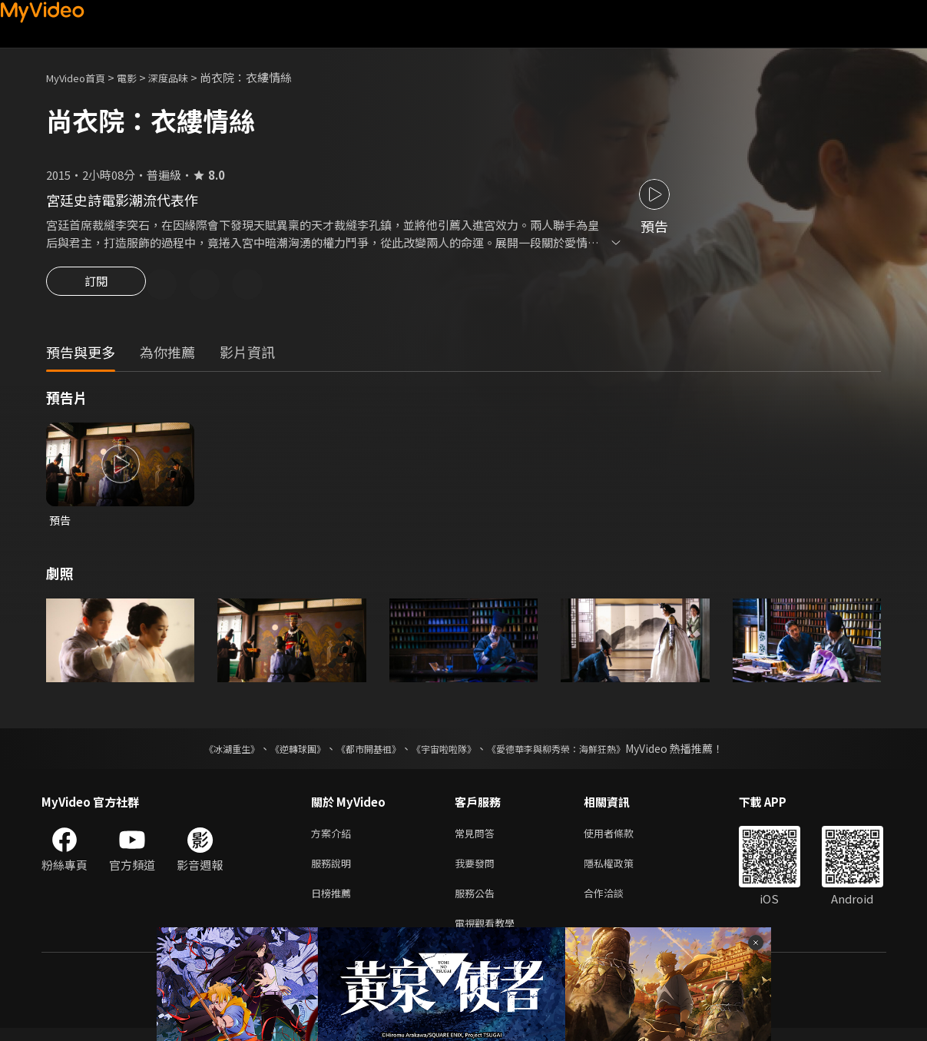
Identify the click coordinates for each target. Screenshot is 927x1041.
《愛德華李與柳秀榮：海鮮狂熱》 (576, 752)
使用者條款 (622, 838)
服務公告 (478, 902)
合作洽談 (616, 902)
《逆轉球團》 (280, 752)
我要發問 (478, 870)
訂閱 (96, 286)
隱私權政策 (622, 870)
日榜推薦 (334, 902)
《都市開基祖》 (361, 752)
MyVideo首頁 (81, 77)
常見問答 (478, 838)
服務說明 (334, 870)
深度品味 (185, 77)
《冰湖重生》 (205, 752)
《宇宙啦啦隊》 (447, 752)
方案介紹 (334, 838)
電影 (139, 77)
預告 (60, 523)
